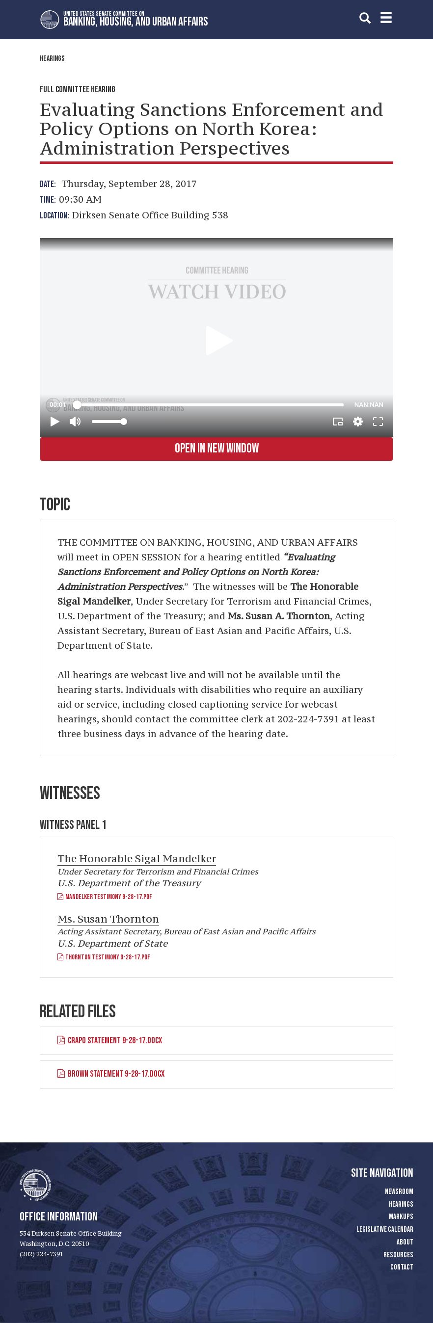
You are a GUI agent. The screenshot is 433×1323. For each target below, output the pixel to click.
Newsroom (399, 1191)
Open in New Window (217, 448)
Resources (398, 1255)
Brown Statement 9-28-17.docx (110, 1074)
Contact (401, 1267)
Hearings (52, 58)
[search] (365, 18)
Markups (401, 1216)
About (405, 1242)
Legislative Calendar (384, 1229)
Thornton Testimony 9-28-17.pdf (103, 957)
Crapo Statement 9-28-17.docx (109, 1040)
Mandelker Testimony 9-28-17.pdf (104, 897)
